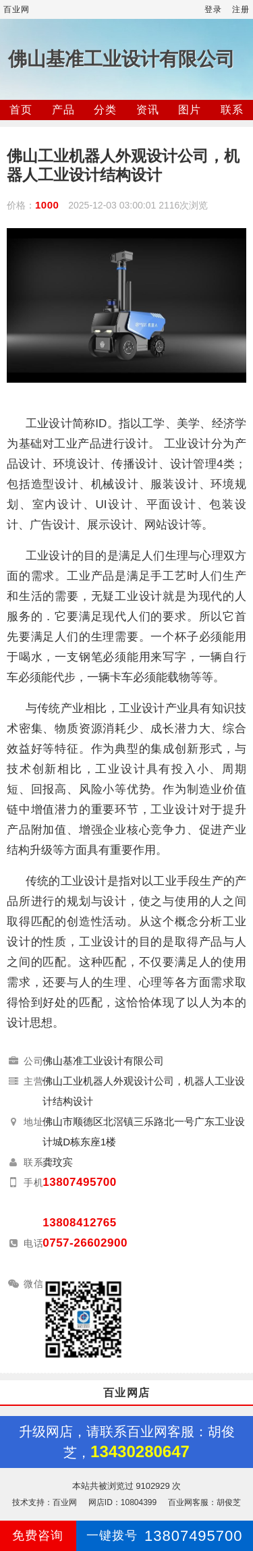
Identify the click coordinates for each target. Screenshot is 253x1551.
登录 (213, 9)
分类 (105, 109)
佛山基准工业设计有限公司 (121, 59)
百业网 (16, 9)
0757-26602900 (85, 1242)
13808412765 (80, 1222)
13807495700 (80, 1182)
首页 (20, 109)
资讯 (147, 109)
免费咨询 (37, 1535)
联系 (232, 109)
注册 (241, 9)
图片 (189, 109)
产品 (63, 109)
